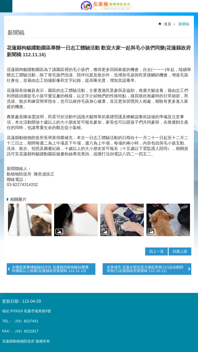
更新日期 (10, 301)
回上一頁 (156, 251)
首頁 (167, 24)
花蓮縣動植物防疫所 (105, 6)
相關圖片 (18, 199)
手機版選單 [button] (6, 6)
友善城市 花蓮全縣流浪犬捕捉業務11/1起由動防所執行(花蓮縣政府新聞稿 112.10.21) (145, 269)
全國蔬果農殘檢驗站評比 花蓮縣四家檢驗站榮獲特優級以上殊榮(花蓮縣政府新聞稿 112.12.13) (50, 269)
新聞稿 (183, 24)
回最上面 (180, 251)
